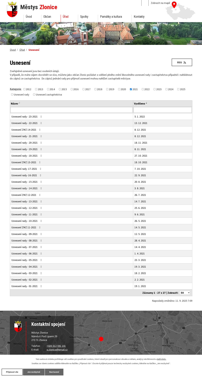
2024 (170, 89)
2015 (64, 89)
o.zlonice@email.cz (57, 349)
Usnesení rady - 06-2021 (27, 253)
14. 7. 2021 (140, 201)
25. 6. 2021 (140, 208)
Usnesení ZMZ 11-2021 (26, 227)
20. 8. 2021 (140, 181)
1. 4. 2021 (139, 253)
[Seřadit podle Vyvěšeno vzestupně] (146, 102)
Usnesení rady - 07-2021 (27, 247)
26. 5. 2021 (140, 221)
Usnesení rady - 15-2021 (27, 181)
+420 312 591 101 (56, 346)
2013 (40, 89)
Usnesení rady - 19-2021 (27, 149)
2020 (123, 89)
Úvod (29, 16)
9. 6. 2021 (139, 214)
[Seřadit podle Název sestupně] (19, 103)
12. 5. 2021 (140, 234)
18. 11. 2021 (140, 142)
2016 (76, 89)
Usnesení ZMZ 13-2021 (26, 162)
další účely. (161, 359)
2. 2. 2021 (139, 279)
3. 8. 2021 (139, 188)
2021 (135, 89)
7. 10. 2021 (140, 168)
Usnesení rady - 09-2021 (27, 234)
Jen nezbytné (33, 372)
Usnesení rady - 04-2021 (27, 266)
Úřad (65, 16)
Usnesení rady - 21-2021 (27, 136)
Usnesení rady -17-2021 (26, 168)
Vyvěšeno (139, 103)
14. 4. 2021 (140, 247)
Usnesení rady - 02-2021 (27, 279)
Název (14, 103)
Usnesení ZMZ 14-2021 (26, 129)
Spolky (84, 16)
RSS (182, 62)
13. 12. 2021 (140, 123)
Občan (47, 16)
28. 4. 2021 (140, 240)
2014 (52, 89)
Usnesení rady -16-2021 (26, 175)
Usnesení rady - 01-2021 (27, 286)
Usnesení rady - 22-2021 (27, 123)
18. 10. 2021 (140, 162)
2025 (182, 89)
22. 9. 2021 (140, 175)
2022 (147, 89)
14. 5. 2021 (140, 227)
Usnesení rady (21, 94)
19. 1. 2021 (140, 286)
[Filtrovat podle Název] (71, 110)
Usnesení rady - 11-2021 (27, 214)
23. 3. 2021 (140, 260)
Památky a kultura (111, 16)
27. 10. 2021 (140, 155)
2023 (159, 89)
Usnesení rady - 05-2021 (27, 260)
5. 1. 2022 (139, 116)
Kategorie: (15, 89)
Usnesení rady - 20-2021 (27, 142)
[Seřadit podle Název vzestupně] (19, 102)
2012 (28, 89)
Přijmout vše (12, 372)
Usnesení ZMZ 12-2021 (26, 195)
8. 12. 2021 (140, 129)
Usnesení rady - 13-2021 (27, 201)
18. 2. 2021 (140, 273)
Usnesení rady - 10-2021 (27, 221)
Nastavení (54, 372)
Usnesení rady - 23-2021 (27, 116)
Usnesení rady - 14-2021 (27, 188)
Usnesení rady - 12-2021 (27, 208)
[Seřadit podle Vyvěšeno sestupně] (146, 103)
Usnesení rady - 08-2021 (27, 240)
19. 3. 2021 (140, 266)
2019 (111, 89)
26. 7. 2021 (140, 195)
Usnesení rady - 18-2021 (27, 155)
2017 (87, 89)
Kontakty (139, 16)
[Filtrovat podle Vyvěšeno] (163, 110)
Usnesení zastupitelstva (49, 94)
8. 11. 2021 (140, 149)
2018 (99, 89)
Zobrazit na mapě (160, 3)
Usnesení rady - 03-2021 (27, 273)
